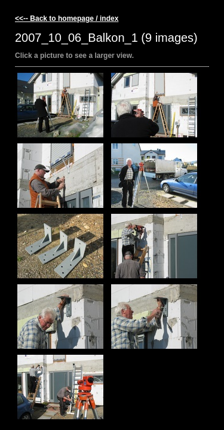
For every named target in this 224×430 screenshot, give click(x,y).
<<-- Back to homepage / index (66, 18)
